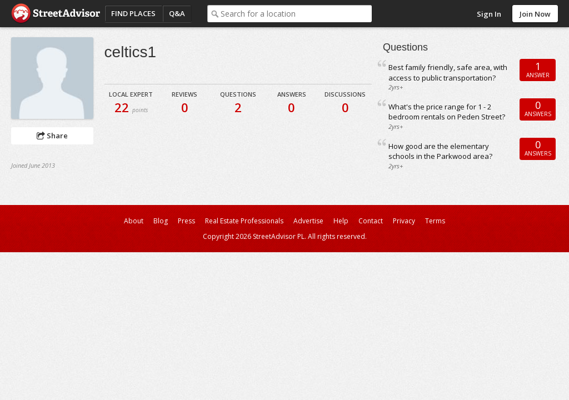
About (133, 221)
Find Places (133, 13)
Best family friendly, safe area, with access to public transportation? (447, 72)
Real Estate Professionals (244, 221)
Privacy (404, 221)
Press (186, 221)
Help (340, 221)
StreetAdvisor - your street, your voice (55, 13)
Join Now (535, 14)
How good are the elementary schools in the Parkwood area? (440, 151)
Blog (160, 221)
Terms (435, 221)
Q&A (177, 13)
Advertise (308, 221)
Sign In (489, 14)
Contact (370, 221)
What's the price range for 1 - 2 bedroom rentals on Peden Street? (446, 112)
